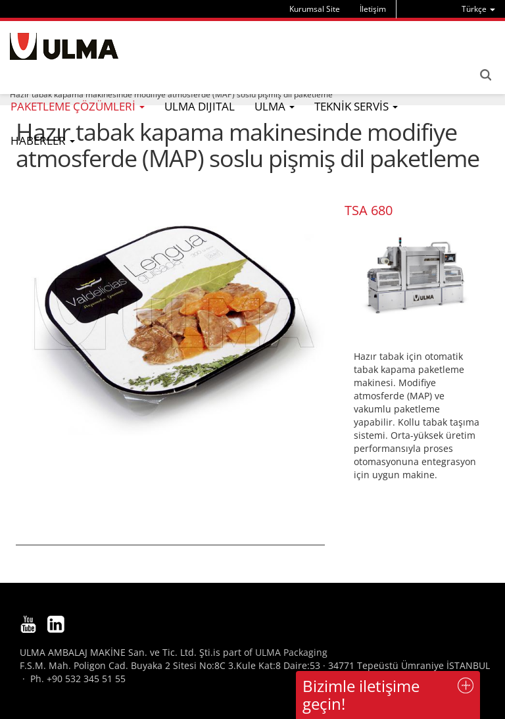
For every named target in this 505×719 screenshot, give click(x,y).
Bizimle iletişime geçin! (361, 694)
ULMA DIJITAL (199, 106)
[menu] (478, 8)
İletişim (373, 8)
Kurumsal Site (314, 8)
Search (485, 75)
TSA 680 (369, 210)
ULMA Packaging (291, 652)
